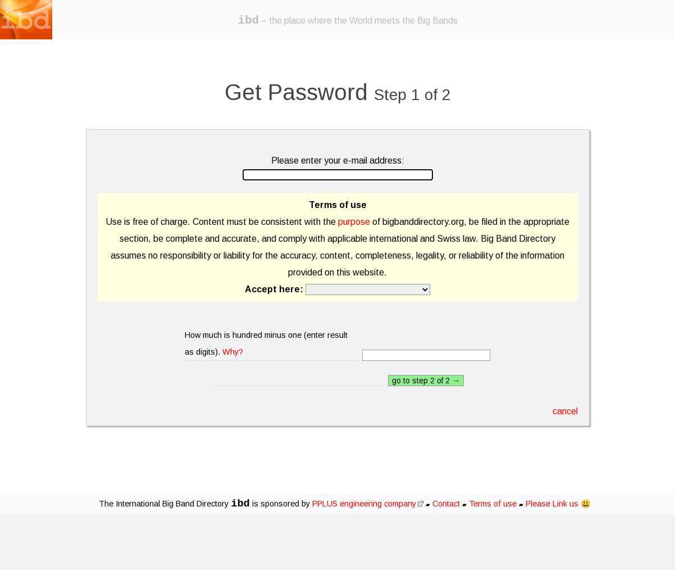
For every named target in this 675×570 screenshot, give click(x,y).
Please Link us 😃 (558, 503)
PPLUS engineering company (367, 503)
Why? (232, 351)
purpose (354, 222)
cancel (565, 411)
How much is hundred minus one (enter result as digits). (266, 343)
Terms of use (493, 503)
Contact (446, 503)
